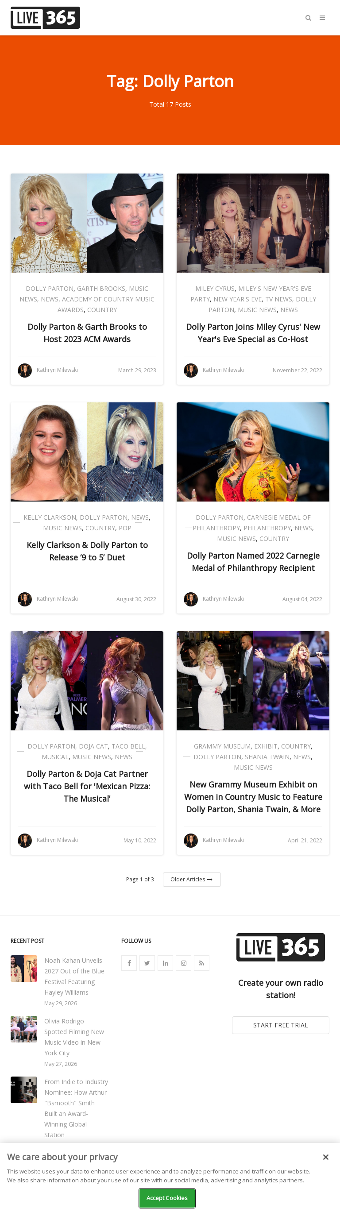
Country (102, 309)
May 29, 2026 (60, 1003)
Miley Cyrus (215, 288)
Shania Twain (267, 757)
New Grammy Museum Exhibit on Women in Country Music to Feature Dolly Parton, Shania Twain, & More (253, 796)
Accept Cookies (167, 1198)
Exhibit (266, 746)
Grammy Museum (222, 746)
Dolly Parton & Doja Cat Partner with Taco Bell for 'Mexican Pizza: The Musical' (87, 786)
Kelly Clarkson (49, 517)
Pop (125, 528)
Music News (257, 309)
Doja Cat (93, 746)
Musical (55, 757)
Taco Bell (128, 746)
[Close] (326, 1157)
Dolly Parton (49, 288)
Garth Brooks (101, 288)
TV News (278, 299)
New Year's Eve (237, 299)
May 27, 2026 (60, 1064)
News (49, 299)
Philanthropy (267, 528)
